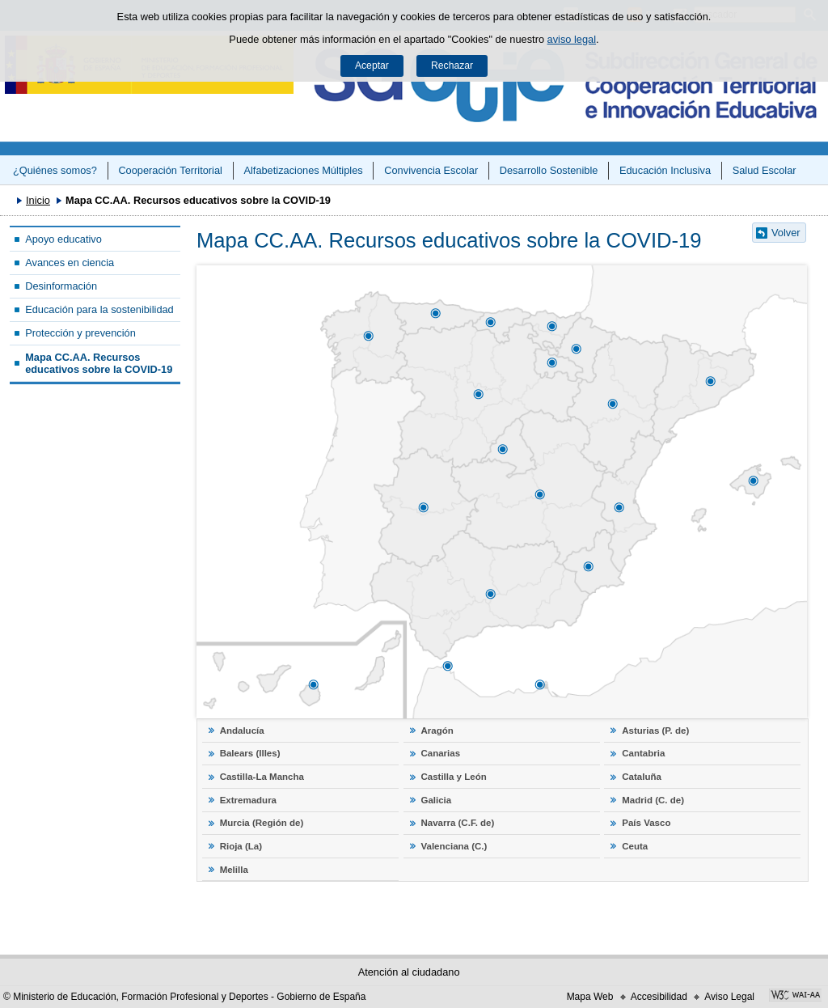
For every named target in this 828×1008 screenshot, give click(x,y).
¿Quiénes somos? (55, 170)
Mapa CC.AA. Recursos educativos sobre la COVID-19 (98, 363)
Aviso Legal (729, 996)
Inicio (38, 200)
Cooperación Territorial (170, 170)
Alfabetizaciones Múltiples (302, 170)
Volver (786, 233)
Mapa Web (590, 996)
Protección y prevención (80, 333)
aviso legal (571, 39)
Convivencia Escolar (431, 170)
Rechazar (452, 65)
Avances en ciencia (69, 262)
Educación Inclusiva (665, 170)
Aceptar (372, 65)
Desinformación (61, 286)
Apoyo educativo (63, 239)
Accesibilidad (659, 996)
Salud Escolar (764, 170)
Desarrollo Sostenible (549, 170)
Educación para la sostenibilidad (99, 309)
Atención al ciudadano (409, 972)
